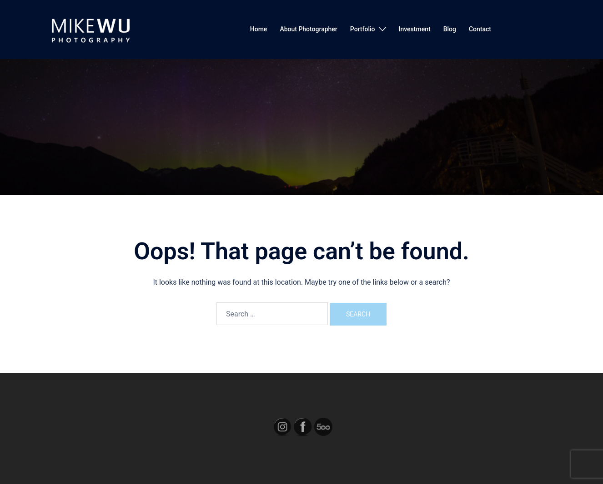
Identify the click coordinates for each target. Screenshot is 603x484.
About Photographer (308, 29)
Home (258, 29)
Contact (480, 29)
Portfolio (362, 29)
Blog (449, 29)
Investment (415, 29)
